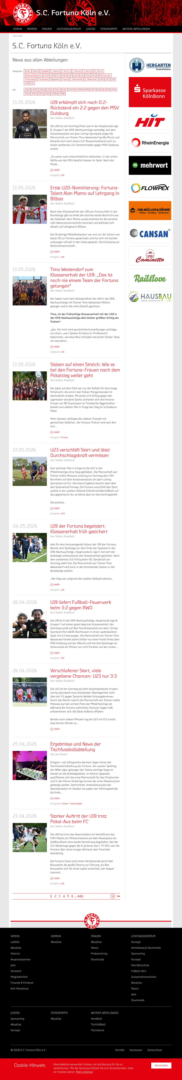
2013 (27, 94)
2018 (86, 90)
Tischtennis (43, 79)
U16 (64, 75)
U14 (76, 75)
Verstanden (161, 1065)
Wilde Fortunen (104, 75)
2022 (57, 90)
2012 (34, 94)
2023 (49, 90)
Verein (35, 71)
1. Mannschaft (76, 79)
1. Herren (66, 71)
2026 (27, 90)
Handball (45, 71)
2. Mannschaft (91, 79)
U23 (46, 75)
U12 (87, 75)
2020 (71, 90)
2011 (40, 94)
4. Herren (99, 71)
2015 (107, 90)
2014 (114, 90)
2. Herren (77, 71)
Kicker (27, 71)
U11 (93, 75)
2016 (100, 90)
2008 (62, 94)
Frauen (65, 79)
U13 (81, 75)
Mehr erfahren (84, 1072)
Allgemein (55, 79)
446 (80, 896)
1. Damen (55, 71)
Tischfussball (30, 79)
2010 (47, 94)
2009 (54, 94)
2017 (93, 90)
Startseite (17, 36)
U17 (58, 75)
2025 (34, 90)
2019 (79, 90)
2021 (64, 90)
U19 (52, 75)
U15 (70, 75)
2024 (42, 90)
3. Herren (88, 71)
